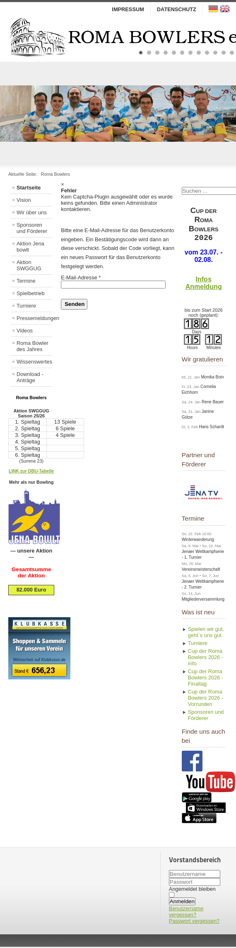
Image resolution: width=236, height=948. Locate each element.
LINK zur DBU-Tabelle (31, 470)
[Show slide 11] (224, 53)
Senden (74, 304)
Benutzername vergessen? (186, 913)
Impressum (128, 9)
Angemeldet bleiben (192, 890)
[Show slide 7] (190, 53)
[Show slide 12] (232, 53)
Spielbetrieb (31, 293)
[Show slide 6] (182, 53)
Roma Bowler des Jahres (32, 346)
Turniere (26, 306)
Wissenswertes (34, 362)
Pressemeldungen (34, 318)
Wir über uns (32, 212)
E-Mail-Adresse (81, 277)
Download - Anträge (30, 377)
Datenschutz (176, 9)
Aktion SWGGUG (29, 265)
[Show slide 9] (207, 53)
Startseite (29, 187)
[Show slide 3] (157, 53)
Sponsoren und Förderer (32, 228)
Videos (25, 330)
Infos (204, 280)
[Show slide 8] (199, 53)
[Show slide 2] (149, 53)
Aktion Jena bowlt (30, 246)
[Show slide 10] (215, 53)
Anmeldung (203, 287)
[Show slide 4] (166, 53)
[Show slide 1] (141, 53)
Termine (26, 281)
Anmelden (182, 903)
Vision (24, 200)
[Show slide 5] (174, 53)
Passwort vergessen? (194, 922)
